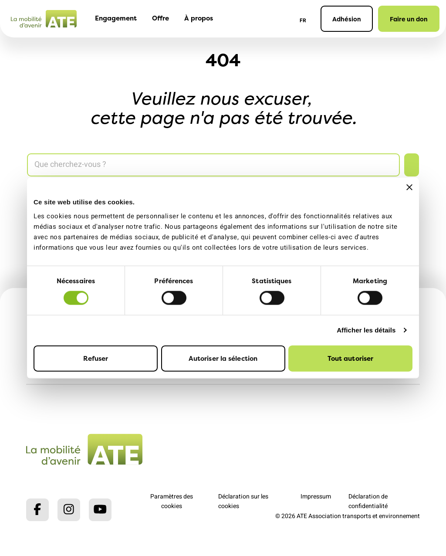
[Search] (213, 164)
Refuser (95, 358)
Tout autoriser (350, 358)
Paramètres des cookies (171, 501)
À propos (198, 18)
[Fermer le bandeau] (409, 187)
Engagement (116, 18)
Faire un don (409, 19)
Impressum (316, 496)
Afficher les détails (366, 330)
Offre (160, 18)
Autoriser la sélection (223, 358)
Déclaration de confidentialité (368, 501)
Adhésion (346, 19)
